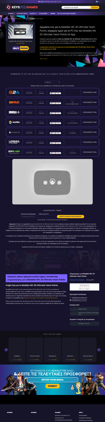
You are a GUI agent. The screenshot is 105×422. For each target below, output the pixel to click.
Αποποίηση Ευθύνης (86, 403)
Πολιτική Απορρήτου (86, 405)
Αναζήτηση (95, 7)
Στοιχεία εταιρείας (85, 400)
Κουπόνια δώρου (22, 13)
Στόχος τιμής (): (44, 214)
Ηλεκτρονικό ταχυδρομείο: (28, 214)
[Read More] (68, 59)
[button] (6, 332)
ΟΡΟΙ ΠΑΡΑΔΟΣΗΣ (84, 408)
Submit (52, 368)
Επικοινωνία (83, 398)
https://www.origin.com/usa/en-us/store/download (40, 280)
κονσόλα (33, 13)
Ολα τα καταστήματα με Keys (67, 13)
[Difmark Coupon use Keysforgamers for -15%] (52, 252)
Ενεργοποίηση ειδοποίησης (71, 216)
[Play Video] (52, 181)
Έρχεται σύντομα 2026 (62, 398)
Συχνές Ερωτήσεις (61, 405)
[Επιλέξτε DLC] (52, 82)
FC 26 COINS (43, 13)
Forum (53, 13)
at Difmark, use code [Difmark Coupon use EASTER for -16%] (49, 2)
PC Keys (11, 13)
